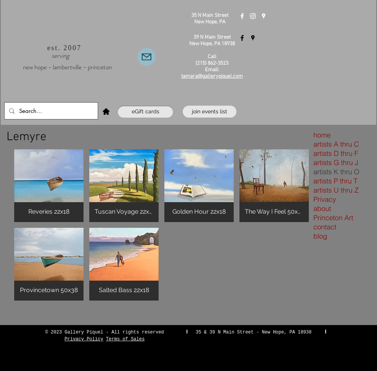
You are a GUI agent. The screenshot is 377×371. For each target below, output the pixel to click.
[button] (49, 185)
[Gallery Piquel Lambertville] (242, 38)
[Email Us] (147, 57)
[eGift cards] (145, 112)
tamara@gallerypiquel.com (212, 76)
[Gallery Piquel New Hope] (242, 16)
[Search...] (50, 111)
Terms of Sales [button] (125, 339)
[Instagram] (253, 16)
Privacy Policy (84, 339)
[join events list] (209, 112)
